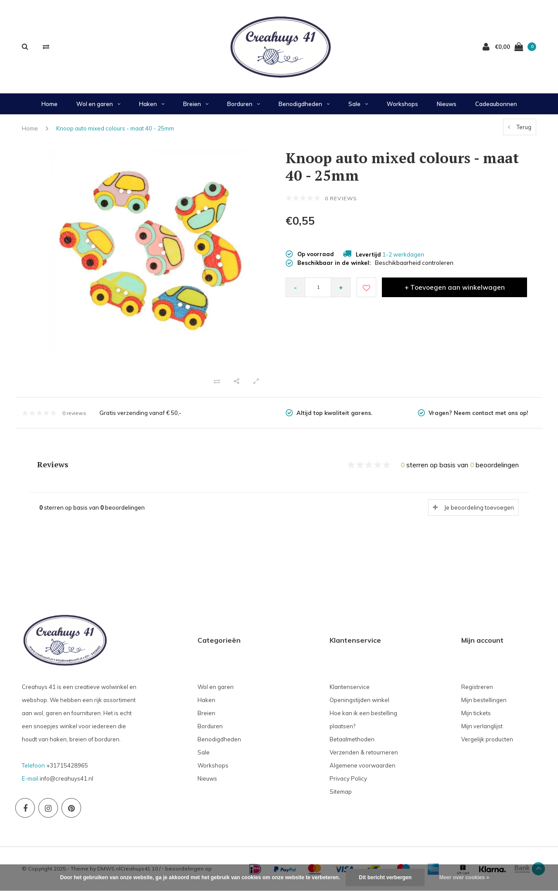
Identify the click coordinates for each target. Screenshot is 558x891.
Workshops (402, 103)
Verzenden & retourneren (364, 752)
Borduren (243, 103)
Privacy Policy (348, 778)
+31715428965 (67, 765)
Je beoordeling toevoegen (479, 507)
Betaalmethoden (352, 739)
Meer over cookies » (464, 877)
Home (49, 103)
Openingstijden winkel (359, 699)
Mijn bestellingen (484, 699)
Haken (151, 103)
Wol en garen (98, 103)
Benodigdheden (304, 103)
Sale (358, 103)
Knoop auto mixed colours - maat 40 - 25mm (115, 128)
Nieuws (446, 103)
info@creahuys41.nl (66, 778)
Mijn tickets (476, 712)
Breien (195, 103)
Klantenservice (350, 686)
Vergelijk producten (487, 739)
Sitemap (341, 791)
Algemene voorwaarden (362, 765)
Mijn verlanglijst (482, 726)
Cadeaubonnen (496, 103)
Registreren (477, 686)
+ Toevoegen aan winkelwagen (455, 287)
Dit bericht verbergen (385, 877)
